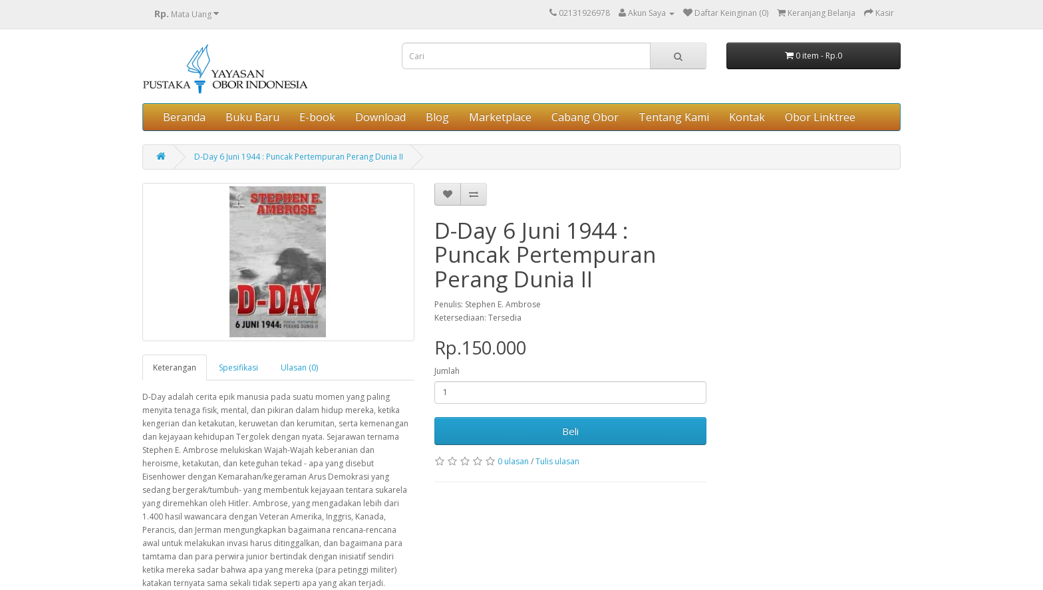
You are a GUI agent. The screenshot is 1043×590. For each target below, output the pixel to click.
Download (380, 117)
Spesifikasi (238, 367)
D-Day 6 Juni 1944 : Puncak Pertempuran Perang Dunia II (298, 156)
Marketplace (500, 117)
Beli (570, 431)
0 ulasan (513, 461)
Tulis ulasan (557, 461)
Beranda (184, 117)
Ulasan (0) (299, 367)
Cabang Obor (585, 117)
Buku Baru (252, 117)
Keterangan (174, 367)
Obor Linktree (820, 117)
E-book (317, 117)
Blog (437, 117)
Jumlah (447, 370)
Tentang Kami (674, 117)
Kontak (747, 117)
